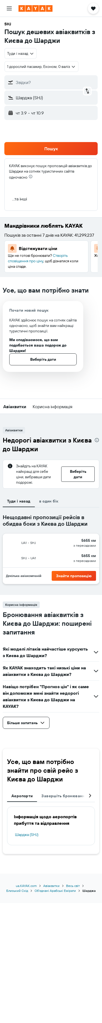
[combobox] (20, 53)
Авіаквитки (51, 886)
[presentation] (31, 176)
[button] (9, 8)
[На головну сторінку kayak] (35, 8)
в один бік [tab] (48, 501)
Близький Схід (17, 891)
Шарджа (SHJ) (26, 834)
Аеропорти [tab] (22, 795)
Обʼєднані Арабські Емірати (55, 891)
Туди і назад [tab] (18, 501)
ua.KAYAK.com (26, 886)
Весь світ (73, 886)
